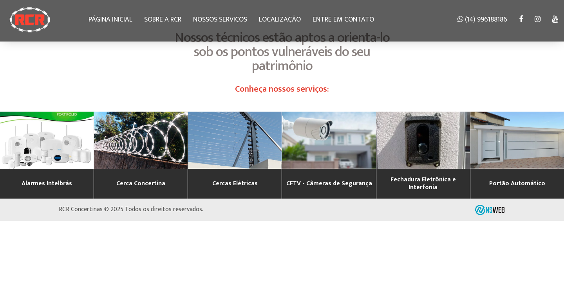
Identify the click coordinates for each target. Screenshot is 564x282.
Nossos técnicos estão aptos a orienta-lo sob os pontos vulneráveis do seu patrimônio (282, 52)
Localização (280, 19)
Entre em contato (343, 19)
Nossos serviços (220, 19)
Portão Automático (517, 184)
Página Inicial (110, 19)
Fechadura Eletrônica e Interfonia (423, 184)
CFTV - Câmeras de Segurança (329, 184)
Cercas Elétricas (235, 184)
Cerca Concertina (140, 184)
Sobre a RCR (162, 19)
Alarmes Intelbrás (47, 184)
